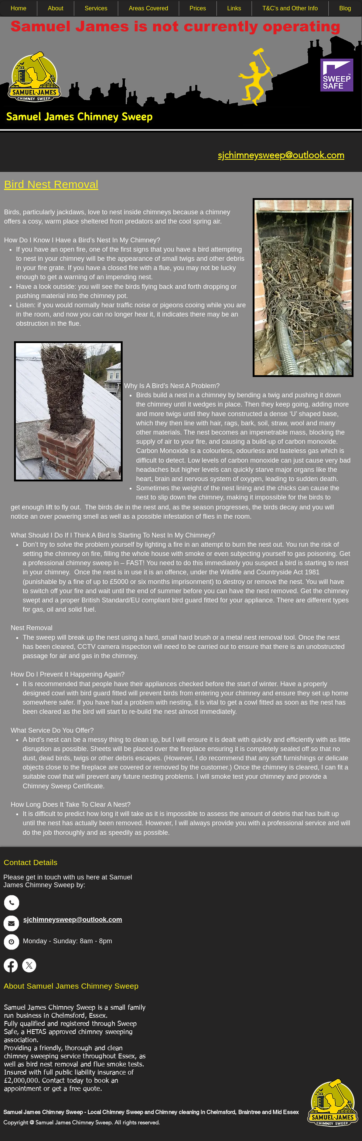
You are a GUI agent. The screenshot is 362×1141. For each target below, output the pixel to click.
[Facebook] (11, 965)
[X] (29, 965)
